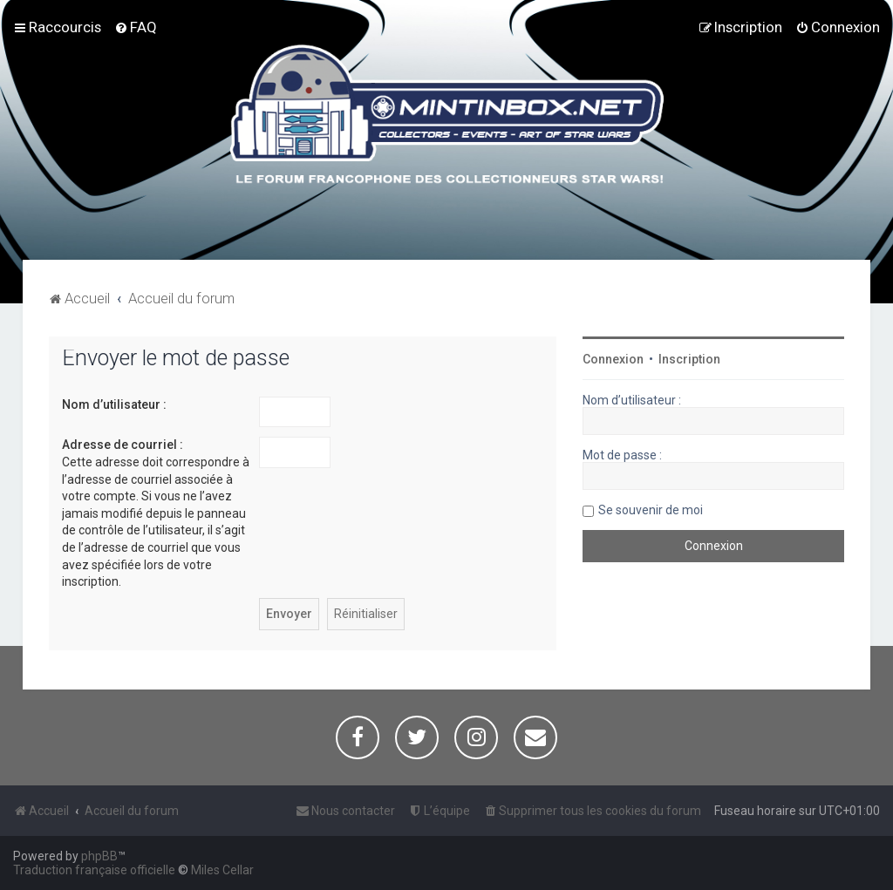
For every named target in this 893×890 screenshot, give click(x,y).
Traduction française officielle (94, 870)
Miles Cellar (222, 870)
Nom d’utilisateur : (114, 404)
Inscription (689, 359)
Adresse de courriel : (122, 445)
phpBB (99, 856)
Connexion (613, 359)
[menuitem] (135, 27)
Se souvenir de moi (650, 510)
